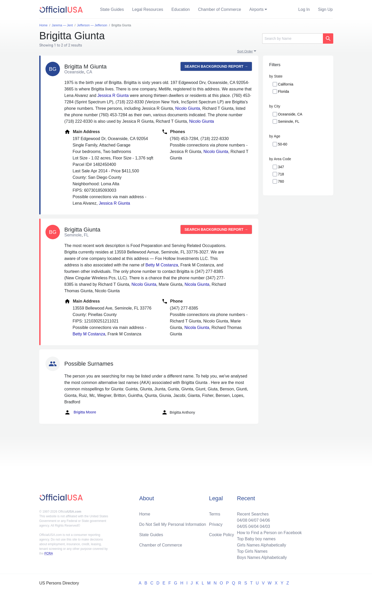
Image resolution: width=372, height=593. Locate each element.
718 (281, 174)
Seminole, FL (288, 121)
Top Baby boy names (256, 539)
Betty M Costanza (161, 265)
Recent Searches (253, 514)
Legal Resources (147, 9)
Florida (283, 91)
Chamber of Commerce (219, 9)
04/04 (253, 526)
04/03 (265, 526)
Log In (304, 9)
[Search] (292, 38)
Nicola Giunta (196, 284)
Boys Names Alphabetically (262, 557)
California (285, 84)
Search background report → (216, 66)
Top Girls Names (252, 551)
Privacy (215, 524)
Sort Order (245, 51)
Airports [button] (256, 9)
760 (281, 181)
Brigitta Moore (80, 412)
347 (281, 167)
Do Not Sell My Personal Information (172, 524)
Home (144, 514)
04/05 (242, 526)
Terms (214, 514)
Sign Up (325, 9)
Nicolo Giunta (187, 108)
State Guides (112, 9)
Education (181, 9)
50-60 (282, 144)
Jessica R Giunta (113, 95)
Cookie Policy (221, 535)
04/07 (253, 520)
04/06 (265, 520)
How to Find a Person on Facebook (269, 532)
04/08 (242, 520)
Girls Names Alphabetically (261, 545)
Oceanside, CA (290, 114)
